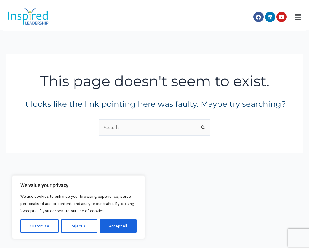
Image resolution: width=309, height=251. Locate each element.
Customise (39, 226)
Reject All (79, 226)
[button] (298, 17)
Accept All (118, 226)
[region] (78, 207)
